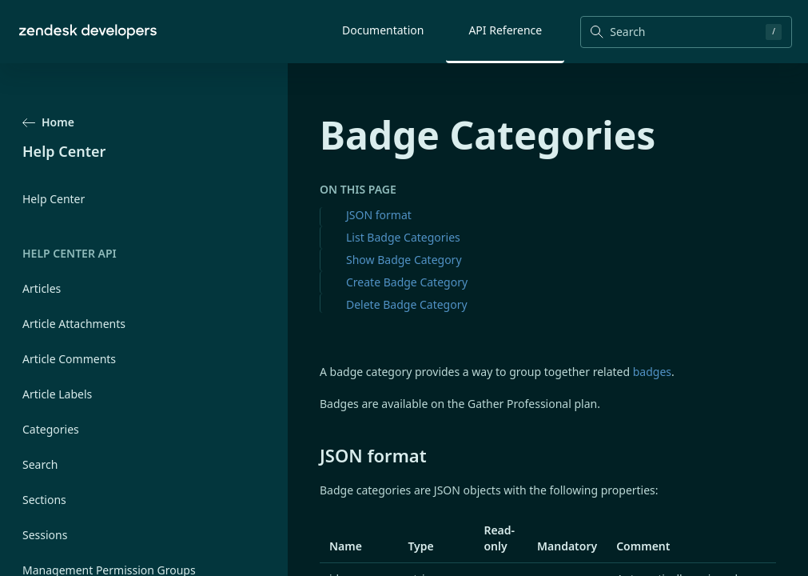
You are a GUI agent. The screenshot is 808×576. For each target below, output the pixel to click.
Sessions (44, 534)
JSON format (379, 214)
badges (652, 371)
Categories (50, 429)
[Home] (88, 32)
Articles (41, 288)
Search (40, 464)
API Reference (505, 30)
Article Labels (57, 394)
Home (48, 122)
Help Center (53, 198)
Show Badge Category (404, 259)
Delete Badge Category (407, 304)
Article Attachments (73, 323)
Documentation (383, 30)
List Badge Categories (403, 237)
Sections (44, 499)
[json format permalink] (312, 455)
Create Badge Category (407, 282)
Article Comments (69, 358)
